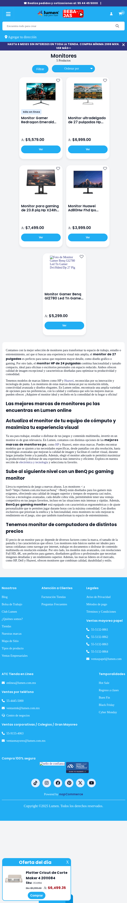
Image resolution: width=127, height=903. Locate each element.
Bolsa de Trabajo (14, 683)
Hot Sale (105, 762)
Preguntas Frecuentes (56, 683)
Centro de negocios (21, 794)
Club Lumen (11, 691)
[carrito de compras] (120, 14)
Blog (5, 676)
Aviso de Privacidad (93, 676)
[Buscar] (117, 26)
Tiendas (8, 705)
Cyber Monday (110, 791)
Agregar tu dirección (24, 37)
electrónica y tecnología (41, 502)
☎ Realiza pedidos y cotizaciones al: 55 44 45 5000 (61, 3)
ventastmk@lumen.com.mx (27, 787)
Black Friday (107, 784)
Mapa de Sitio (12, 720)
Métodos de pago (92, 683)
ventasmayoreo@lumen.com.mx (31, 820)
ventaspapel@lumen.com (103, 738)
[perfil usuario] (111, 14)
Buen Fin (105, 777)
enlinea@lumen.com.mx (24, 762)
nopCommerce (73, 873)
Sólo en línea (31, 113)
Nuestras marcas (14, 713)
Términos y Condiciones (97, 691)
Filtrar (40, 70)
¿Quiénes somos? (15, 698)
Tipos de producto (15, 727)
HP (23, 475)
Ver (41, 150)
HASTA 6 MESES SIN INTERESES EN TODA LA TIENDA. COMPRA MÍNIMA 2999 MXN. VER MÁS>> (63, 46)
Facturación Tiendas (55, 676)
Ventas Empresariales (18, 735)
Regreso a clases (111, 769)
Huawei (85, 391)
